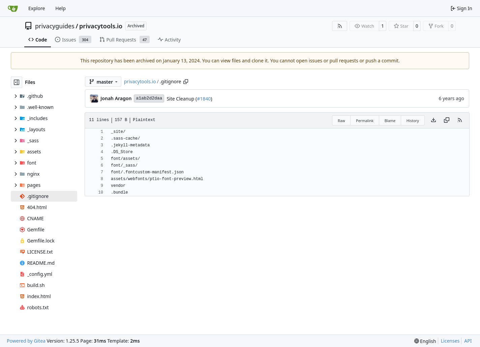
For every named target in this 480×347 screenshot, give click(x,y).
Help (60, 8)
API (468, 341)
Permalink (364, 120)
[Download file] (433, 120)
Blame (390, 120)
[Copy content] (446, 120)
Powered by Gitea (26, 341)
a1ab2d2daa (149, 98)
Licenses (450, 341)
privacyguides (54, 26)
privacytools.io (100, 26)
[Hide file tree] (16, 82)
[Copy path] (185, 81)
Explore (36, 8)
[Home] (12, 8)
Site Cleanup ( (182, 98)
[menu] (425, 341)
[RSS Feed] (340, 26)
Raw (341, 120)
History (413, 120)
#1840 (204, 98)
